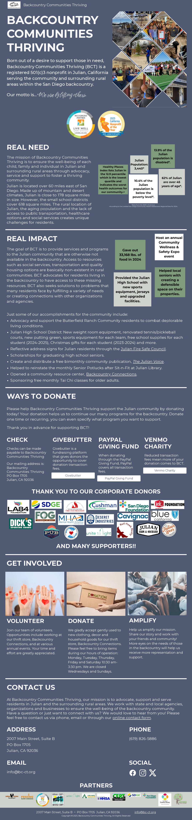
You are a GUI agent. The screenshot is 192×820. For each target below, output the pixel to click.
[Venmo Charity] (164, 470)
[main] (57, 33)
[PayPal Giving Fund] (119, 478)
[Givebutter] (73, 475)
